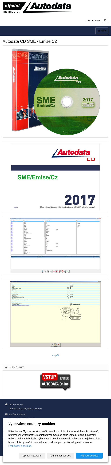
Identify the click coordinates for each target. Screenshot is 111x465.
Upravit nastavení (32, 455)
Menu (101, 30)
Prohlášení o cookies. (20, 445)
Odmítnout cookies (60, 455)
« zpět (55, 355)
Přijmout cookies (89, 455)
